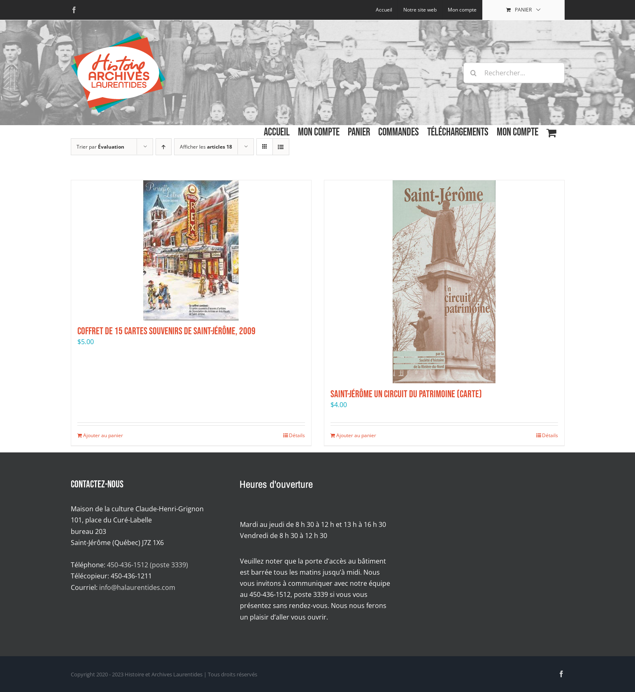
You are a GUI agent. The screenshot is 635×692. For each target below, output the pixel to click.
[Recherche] (473, 73)
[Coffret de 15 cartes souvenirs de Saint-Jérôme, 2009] (191, 250)
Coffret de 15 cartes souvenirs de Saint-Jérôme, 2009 (166, 331)
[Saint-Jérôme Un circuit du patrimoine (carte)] (444, 281)
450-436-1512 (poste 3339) (147, 564)
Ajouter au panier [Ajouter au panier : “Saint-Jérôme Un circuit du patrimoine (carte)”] (356, 435)
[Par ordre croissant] (164, 146)
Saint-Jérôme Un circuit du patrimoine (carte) (406, 394)
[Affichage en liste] (281, 147)
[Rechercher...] (514, 73)
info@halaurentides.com (137, 587)
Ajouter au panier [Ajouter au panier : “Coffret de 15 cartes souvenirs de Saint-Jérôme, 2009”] (103, 435)
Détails (297, 435)
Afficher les (206, 146)
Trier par (100, 146)
